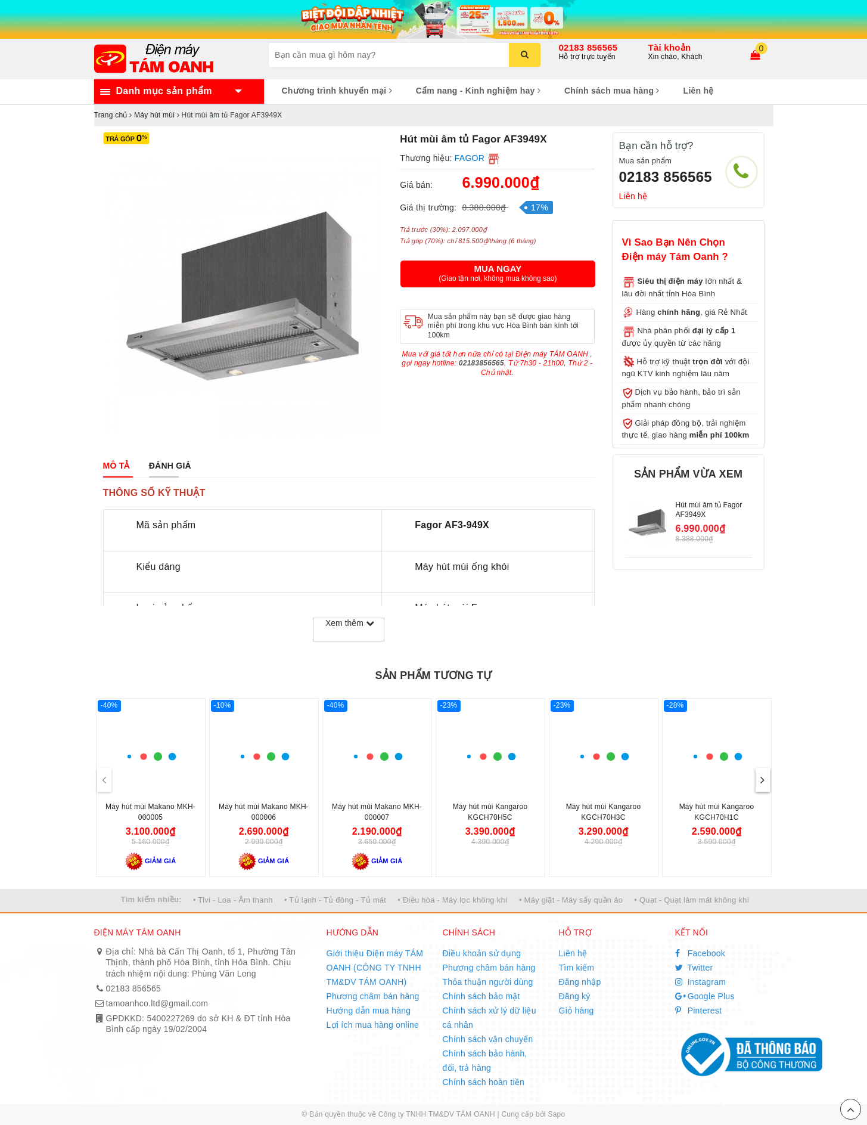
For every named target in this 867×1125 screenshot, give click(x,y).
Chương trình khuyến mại (337, 90)
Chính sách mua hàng (612, 90)
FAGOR (469, 158)
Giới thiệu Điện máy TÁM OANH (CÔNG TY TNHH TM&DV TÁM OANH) (375, 968)
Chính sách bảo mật (481, 996)
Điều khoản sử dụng (482, 953)
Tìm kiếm (577, 967)
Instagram (700, 982)
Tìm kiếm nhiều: (151, 899)
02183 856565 (588, 47)
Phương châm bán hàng (373, 996)
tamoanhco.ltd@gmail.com (157, 1003)
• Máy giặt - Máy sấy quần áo (571, 899)
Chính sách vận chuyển (488, 1039)
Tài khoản (669, 47)
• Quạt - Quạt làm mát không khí (691, 899)
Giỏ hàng (576, 1010)
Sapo (556, 1114)
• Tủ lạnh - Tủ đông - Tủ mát (335, 899)
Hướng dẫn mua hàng (369, 1010)
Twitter (694, 967)
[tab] (116, 466)
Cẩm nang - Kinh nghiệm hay (478, 90)
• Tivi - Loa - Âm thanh (233, 899)
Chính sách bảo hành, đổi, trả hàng (485, 1061)
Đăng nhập (580, 982)
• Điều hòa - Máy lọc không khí (452, 899)
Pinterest (698, 1010)
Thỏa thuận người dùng (488, 982)
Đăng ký (575, 996)
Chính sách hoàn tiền (484, 1082)
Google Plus (705, 996)
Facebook (700, 953)
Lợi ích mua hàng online (373, 1025)
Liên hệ (698, 90)
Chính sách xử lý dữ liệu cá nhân (489, 1018)
